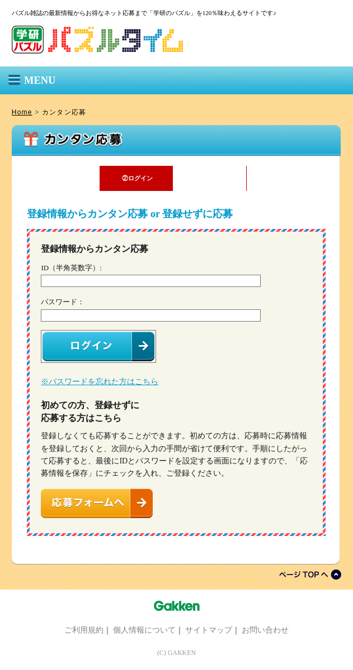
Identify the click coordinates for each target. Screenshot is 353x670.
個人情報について (144, 629)
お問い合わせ (265, 629)
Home (22, 112)
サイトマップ (208, 629)
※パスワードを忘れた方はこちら (99, 381)
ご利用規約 (83, 629)
